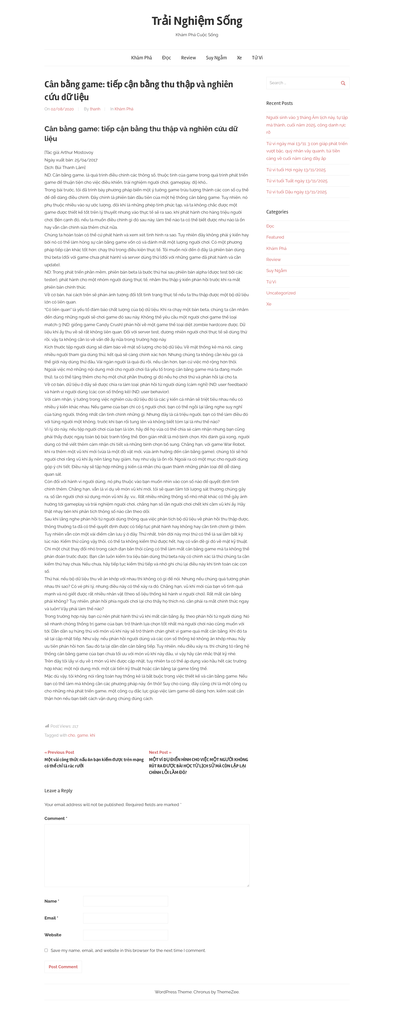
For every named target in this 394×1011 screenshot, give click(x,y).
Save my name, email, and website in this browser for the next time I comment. (128, 950)
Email (51, 917)
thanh (95, 109)
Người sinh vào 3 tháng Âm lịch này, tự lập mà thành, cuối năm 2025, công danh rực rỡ (307, 125)
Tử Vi (257, 58)
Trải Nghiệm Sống (197, 21)
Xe (239, 58)
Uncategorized (281, 292)
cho (71, 735)
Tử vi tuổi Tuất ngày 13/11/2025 (296, 180)
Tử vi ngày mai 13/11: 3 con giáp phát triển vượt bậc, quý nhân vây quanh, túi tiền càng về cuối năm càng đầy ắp (307, 151)
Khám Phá (141, 58)
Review (188, 58)
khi (92, 735)
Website (52, 934)
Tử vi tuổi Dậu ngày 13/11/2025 (296, 191)
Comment (55, 818)
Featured (275, 237)
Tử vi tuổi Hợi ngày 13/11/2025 (296, 169)
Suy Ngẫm (216, 58)
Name (51, 901)
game (82, 735)
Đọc (166, 58)
